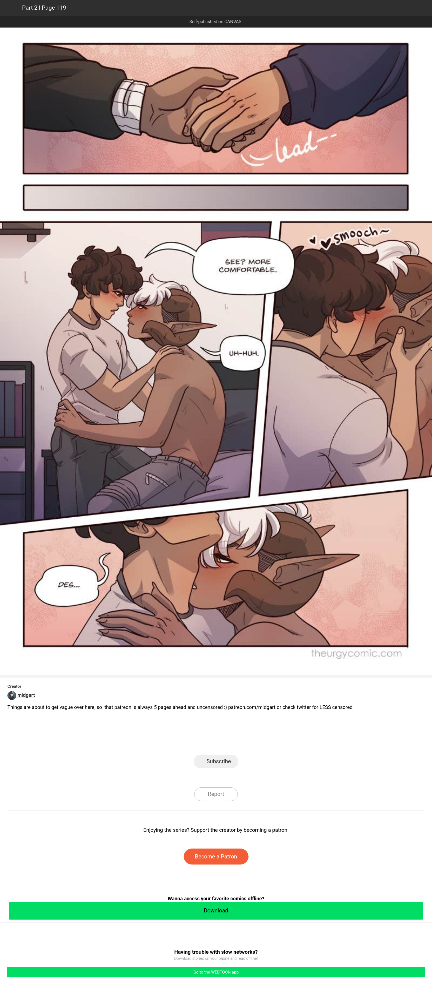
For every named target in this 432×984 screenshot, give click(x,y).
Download (216, 910)
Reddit (266, 738)
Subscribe (219, 761)
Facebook (191, 738)
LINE (166, 738)
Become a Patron (216, 856)
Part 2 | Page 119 (44, 7)
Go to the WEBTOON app (216, 972)
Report (216, 794)
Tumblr (241, 738)
